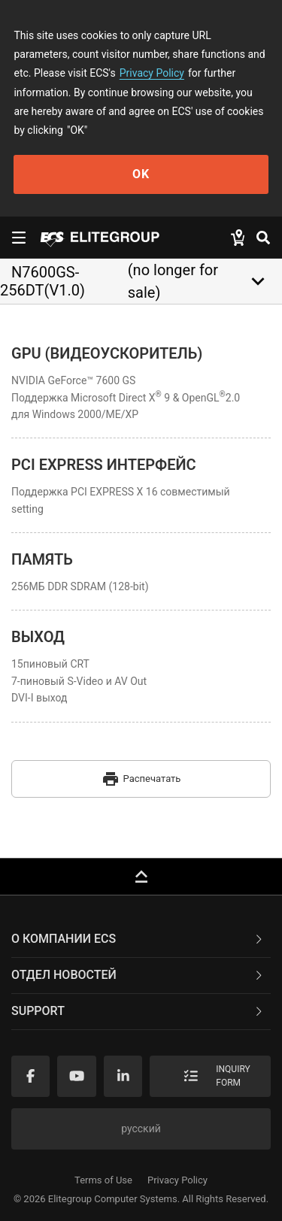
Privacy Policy (152, 73)
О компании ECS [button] (138, 939)
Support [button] (138, 1011)
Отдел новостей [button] (138, 975)
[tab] (141, 940)
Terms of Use (103, 1180)
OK (141, 174)
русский (141, 1129)
